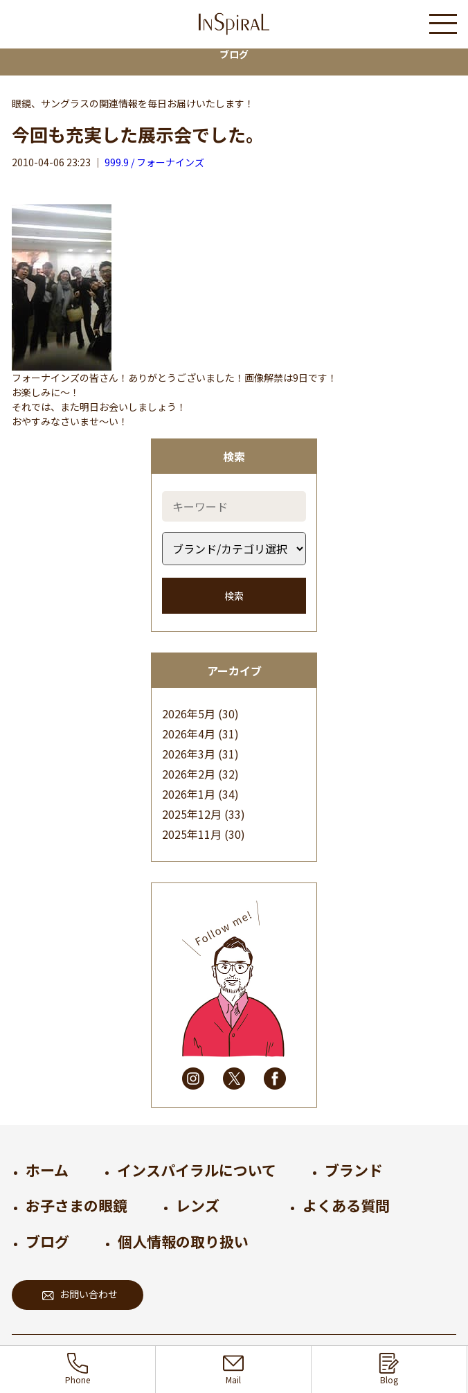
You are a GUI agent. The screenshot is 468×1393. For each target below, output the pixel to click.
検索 (234, 596)
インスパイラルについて (196, 1170)
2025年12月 (192, 814)
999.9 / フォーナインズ (154, 162)
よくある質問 (346, 1205)
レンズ (197, 1205)
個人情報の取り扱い (183, 1241)
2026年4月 (188, 733)
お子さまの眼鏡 (76, 1205)
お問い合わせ (80, 1294)
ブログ (47, 1241)
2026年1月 (188, 794)
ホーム (47, 1170)
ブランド (354, 1170)
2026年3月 (188, 753)
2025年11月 (192, 834)
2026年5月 (188, 713)
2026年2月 (188, 773)
